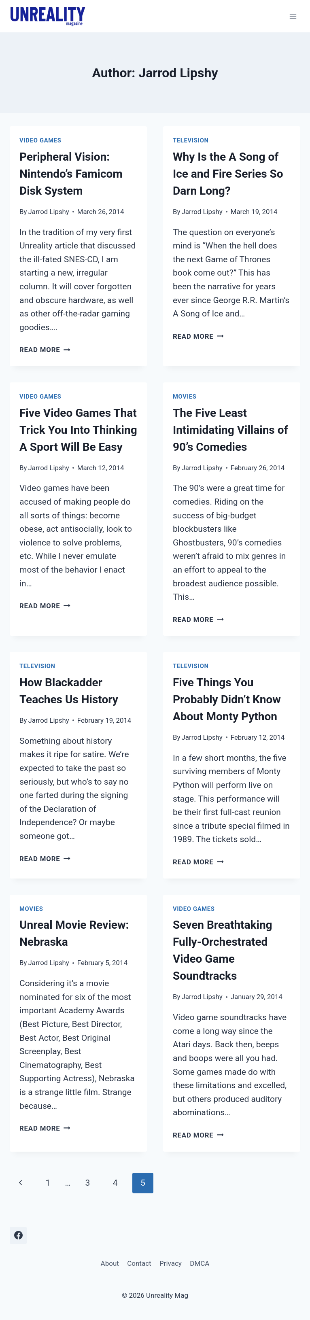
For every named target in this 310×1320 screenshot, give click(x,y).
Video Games (40, 140)
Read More (44, 350)
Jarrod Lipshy (48, 212)
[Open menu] (292, 16)
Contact (139, 1263)
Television (191, 140)
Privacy (170, 1263)
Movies (184, 396)
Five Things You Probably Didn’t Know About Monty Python (227, 699)
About (110, 1263)
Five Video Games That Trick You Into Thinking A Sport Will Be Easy (78, 430)
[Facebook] (18, 1235)
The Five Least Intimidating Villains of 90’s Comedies (230, 430)
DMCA (199, 1263)
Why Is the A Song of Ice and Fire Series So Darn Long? (228, 173)
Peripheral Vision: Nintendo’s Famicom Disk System (71, 173)
